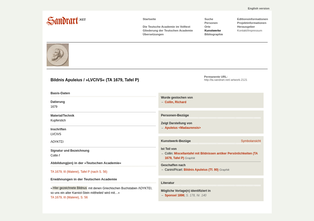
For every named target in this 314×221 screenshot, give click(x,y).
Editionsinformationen (252, 19)
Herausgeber (246, 26)
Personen (211, 22)
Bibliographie (213, 34)
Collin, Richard (175, 102)
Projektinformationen (251, 22)
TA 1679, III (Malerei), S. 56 (69, 197)
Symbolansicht (251, 141)
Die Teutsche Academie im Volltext (166, 26)
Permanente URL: (225, 78)
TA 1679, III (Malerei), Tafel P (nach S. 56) (79, 171)
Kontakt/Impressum (249, 30)
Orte (207, 26)
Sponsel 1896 (174, 195)
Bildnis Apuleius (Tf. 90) (201, 169)
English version (258, 8)
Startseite (149, 19)
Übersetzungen (153, 34)
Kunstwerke (212, 30)
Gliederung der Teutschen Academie (168, 30)
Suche (208, 19)
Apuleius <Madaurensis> (183, 128)
